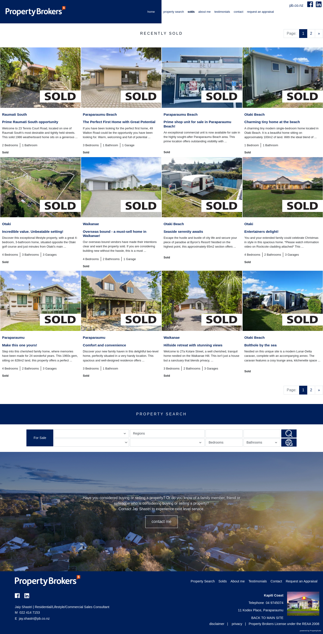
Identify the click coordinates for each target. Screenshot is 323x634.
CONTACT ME (161, 521)
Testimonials (222, 11)
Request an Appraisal (260, 11)
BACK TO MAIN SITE (267, 618)
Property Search (173, 11)
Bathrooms (263, 443)
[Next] (319, 33)
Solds (191, 11)
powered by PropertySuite (310, 631)
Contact (238, 11)
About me (204, 11)
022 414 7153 (27, 612)
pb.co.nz (296, 5)
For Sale (40, 438)
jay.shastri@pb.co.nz (34, 618)
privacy (237, 624)
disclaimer (216, 624)
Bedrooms (216, 442)
